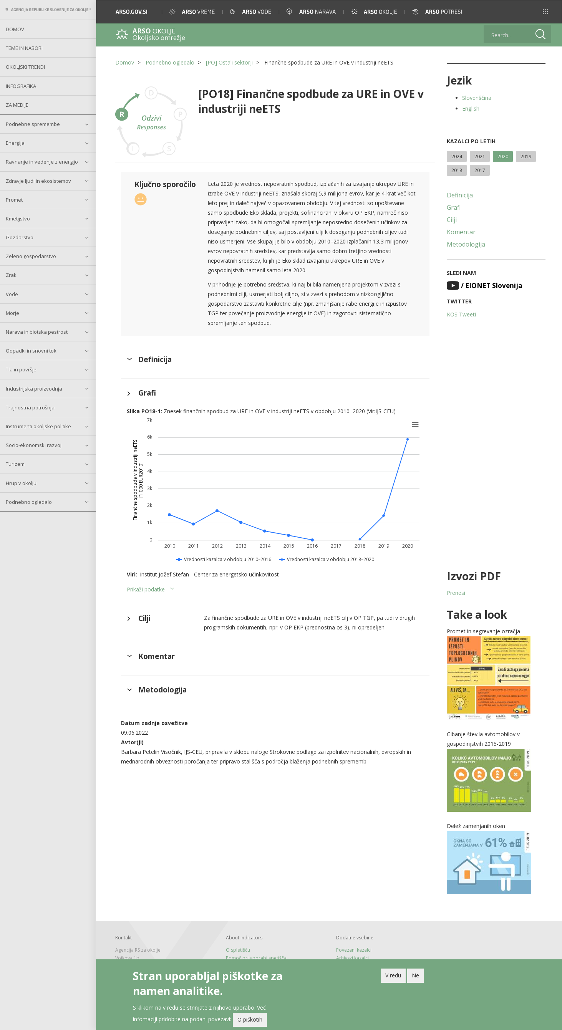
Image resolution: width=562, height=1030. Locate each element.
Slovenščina (476, 97)
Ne (415, 975)
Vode (12, 294)
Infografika (21, 86)
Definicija (460, 195)
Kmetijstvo (18, 218)
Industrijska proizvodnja (34, 388)
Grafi (454, 207)
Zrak (11, 275)
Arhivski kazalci (352, 958)
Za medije (17, 104)
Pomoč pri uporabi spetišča (256, 958)
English (470, 108)
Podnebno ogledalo (29, 501)
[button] (545, 11)
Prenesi (456, 592)
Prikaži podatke (146, 589)
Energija (15, 142)
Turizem (15, 463)
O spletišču (238, 950)
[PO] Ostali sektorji (229, 62)
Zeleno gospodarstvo (31, 256)
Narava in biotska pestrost (37, 331)
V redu (393, 975)
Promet (14, 199)
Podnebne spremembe (33, 124)
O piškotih (249, 1019)
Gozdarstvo (19, 237)
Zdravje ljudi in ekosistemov (38, 180)
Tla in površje (21, 369)
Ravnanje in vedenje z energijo (42, 161)
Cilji (452, 219)
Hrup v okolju (21, 483)
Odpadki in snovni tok (31, 350)
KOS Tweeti (461, 314)
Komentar (461, 232)
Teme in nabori (24, 48)
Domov (15, 29)
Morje (12, 313)
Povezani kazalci (353, 950)
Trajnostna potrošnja (30, 407)
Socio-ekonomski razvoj (33, 445)
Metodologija (466, 244)
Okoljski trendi (25, 66)
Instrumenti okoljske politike (38, 426)
